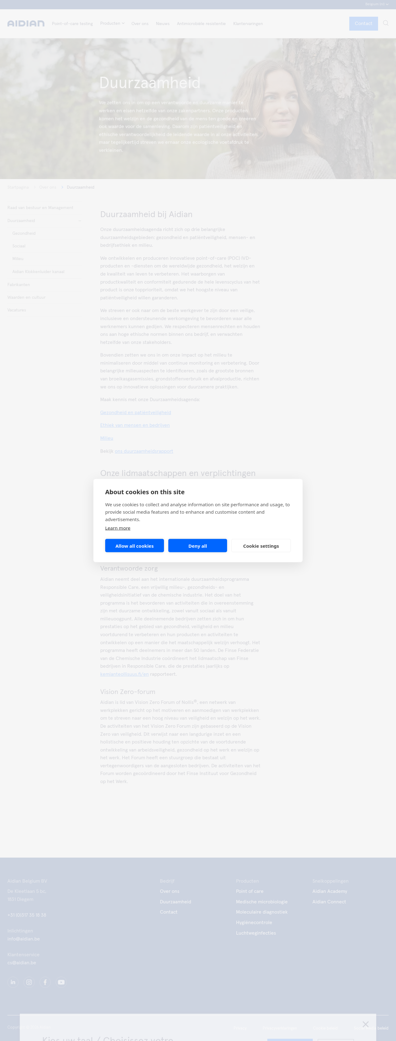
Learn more (118, 528)
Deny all (197, 545)
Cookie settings (261, 545)
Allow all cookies (134, 545)
